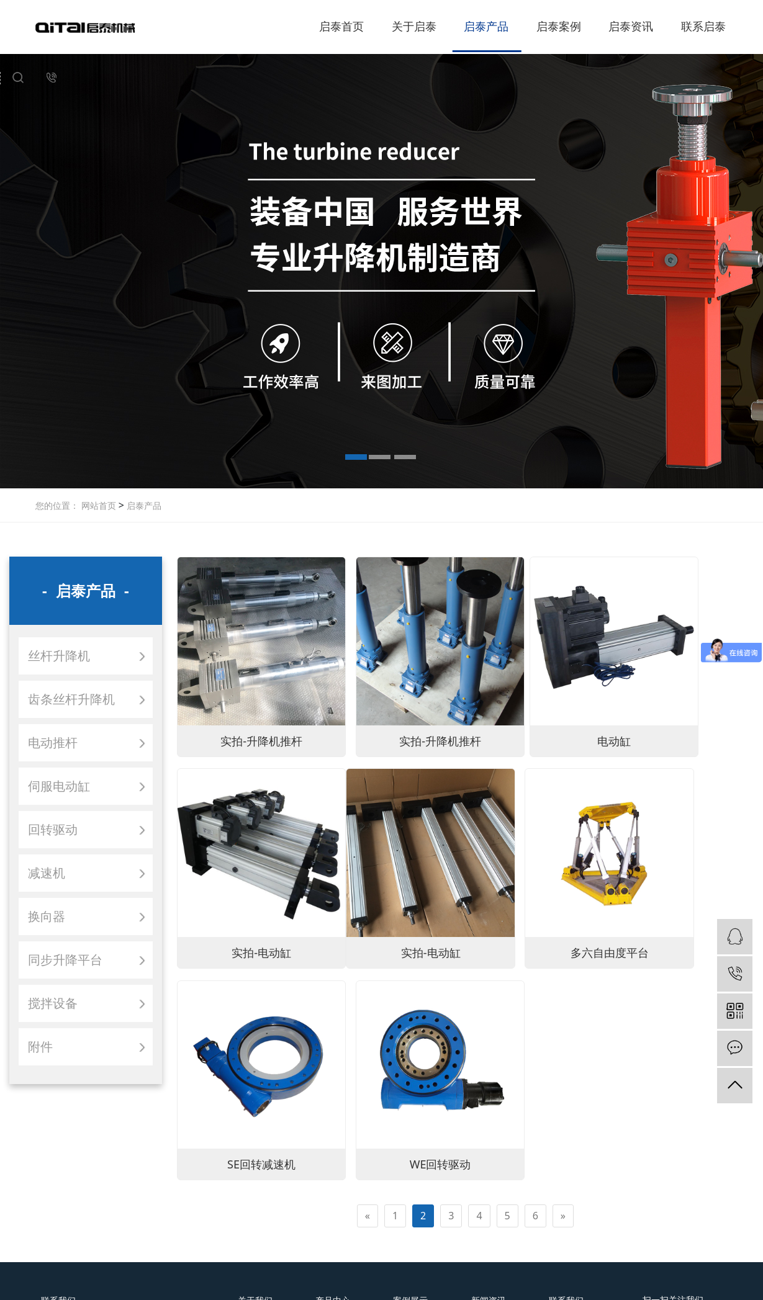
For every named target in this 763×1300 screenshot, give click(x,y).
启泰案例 (558, 26)
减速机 (46, 872)
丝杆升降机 (59, 655)
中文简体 (348, 1268)
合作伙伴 (255, 1200)
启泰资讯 (630, 26)
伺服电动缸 (59, 786)
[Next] (563, 944)
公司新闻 (488, 1165)
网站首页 (98, 505)
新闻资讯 (488, 1141)
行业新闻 (488, 1182)
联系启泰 (703, 26)
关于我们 (255, 1141)
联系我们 (566, 1141)
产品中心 (332, 1141)
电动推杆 (53, 742)
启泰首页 (341, 26)
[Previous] (367, 944)
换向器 (46, 916)
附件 (40, 1046)
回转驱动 (53, 829)
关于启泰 (414, 26)
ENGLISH (425, 1268)
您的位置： (57, 505)
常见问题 (488, 1200)
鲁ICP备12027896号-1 (493, 1283)
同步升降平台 (65, 959)
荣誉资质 (255, 1182)
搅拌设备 (53, 1003)
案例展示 (410, 1141)
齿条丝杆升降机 (71, 699)
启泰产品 (486, 26)
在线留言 (566, 1182)
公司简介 (255, 1165)
